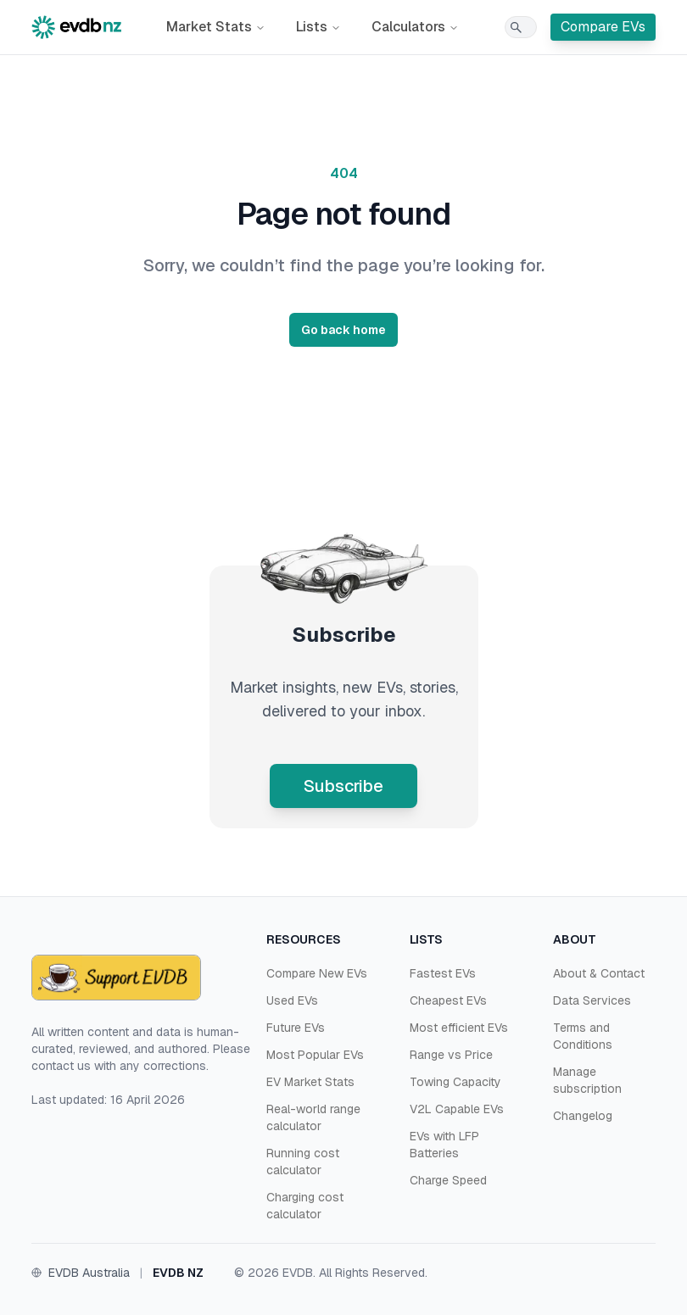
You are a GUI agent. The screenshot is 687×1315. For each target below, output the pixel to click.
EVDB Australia (89, 1272)
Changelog (582, 1115)
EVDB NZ (178, 1272)
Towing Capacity (455, 1081)
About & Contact (599, 973)
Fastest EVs (443, 973)
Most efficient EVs (459, 1027)
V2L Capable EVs (457, 1109)
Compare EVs (603, 27)
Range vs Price (451, 1054)
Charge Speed (448, 1180)
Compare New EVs (316, 973)
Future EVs (295, 1027)
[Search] (521, 27)
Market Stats (215, 27)
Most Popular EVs (315, 1054)
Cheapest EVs (448, 1000)
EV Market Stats (310, 1081)
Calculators (415, 27)
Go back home (343, 329)
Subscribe (343, 786)
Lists (318, 27)
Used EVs (292, 1000)
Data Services (592, 1000)
